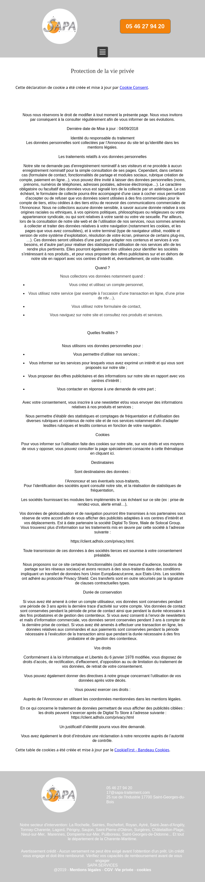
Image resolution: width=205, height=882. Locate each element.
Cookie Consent (134, 87)
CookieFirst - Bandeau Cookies (141, 750)
